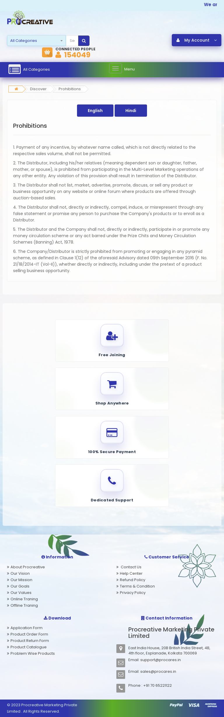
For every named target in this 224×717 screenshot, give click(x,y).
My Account (196, 40)
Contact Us (130, 567)
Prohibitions (70, 89)
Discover (38, 89)
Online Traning (24, 599)
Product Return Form (29, 640)
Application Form (26, 628)
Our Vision (20, 573)
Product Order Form (29, 634)
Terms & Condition (137, 586)
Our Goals (19, 586)
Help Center (131, 573)
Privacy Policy (133, 592)
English (95, 111)
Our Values (21, 592)
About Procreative (27, 567)
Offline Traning (24, 605)
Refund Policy (132, 580)
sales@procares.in (158, 671)
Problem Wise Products (32, 653)
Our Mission (21, 580)
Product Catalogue (28, 647)
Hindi (130, 111)
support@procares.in (160, 660)
